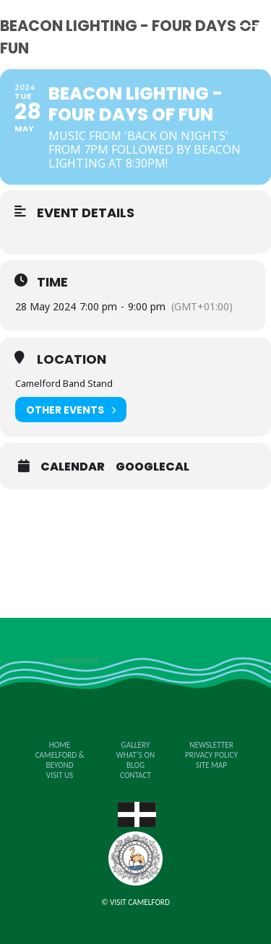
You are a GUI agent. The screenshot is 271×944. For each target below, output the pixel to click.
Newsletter (211, 745)
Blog (135, 765)
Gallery (135, 745)
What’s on (135, 755)
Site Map (211, 765)
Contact (135, 775)
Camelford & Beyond (60, 760)
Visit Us (59, 775)
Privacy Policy (211, 755)
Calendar (72, 466)
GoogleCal (152, 466)
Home (59, 745)
